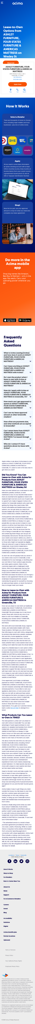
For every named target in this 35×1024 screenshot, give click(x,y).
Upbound (7, 940)
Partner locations (9, 936)
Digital (6, 926)
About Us (7, 887)
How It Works (8, 869)
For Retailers (8, 877)
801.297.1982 (15, 708)
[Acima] (17, 4)
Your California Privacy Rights (13, 961)
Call (17, 90)
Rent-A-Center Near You (12, 881)
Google (25, 320)
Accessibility (8, 918)
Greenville (23, 855)
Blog (5, 913)
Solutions (7, 922)
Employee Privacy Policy (12, 966)
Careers (6, 905)
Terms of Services (10, 950)
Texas (17, 855)
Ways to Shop (8, 873)
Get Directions (17, 77)
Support (6, 895)
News (5, 891)
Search (24, 90)
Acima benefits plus (10, 932)
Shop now (10, 63)
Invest (6, 909)
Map (10, 90)
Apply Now (17, 84)
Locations (11, 855)
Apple (10, 320)
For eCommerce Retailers (12, 899)
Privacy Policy (9, 955)
